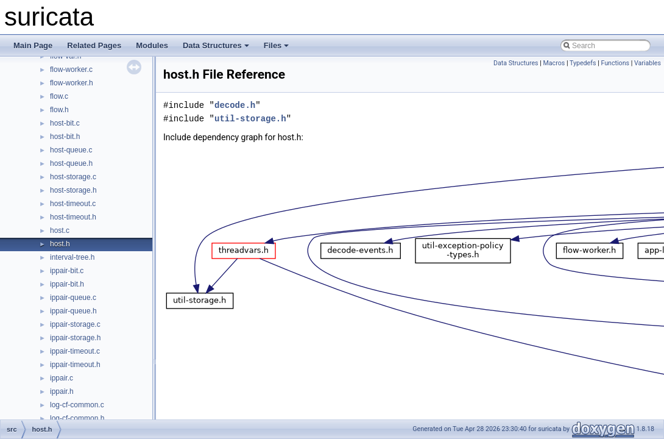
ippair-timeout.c (75, 351)
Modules (152, 45)
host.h (60, 244)
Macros (554, 63)
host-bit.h (65, 136)
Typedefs (583, 63)
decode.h (234, 105)
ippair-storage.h (75, 338)
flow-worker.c (71, 69)
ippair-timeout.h (75, 364)
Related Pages (94, 45)
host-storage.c (73, 177)
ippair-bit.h (67, 284)
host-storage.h (73, 190)
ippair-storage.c (75, 324)
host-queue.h (71, 163)
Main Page (32, 45)
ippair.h (62, 391)
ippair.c (61, 378)
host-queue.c (71, 150)
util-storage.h (250, 118)
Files (276, 45)
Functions (615, 63)
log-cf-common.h (77, 418)
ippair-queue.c (73, 297)
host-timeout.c (73, 203)
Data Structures (216, 45)
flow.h (59, 109)
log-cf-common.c (77, 405)
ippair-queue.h (73, 311)
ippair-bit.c (66, 270)
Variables (647, 63)
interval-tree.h (72, 257)
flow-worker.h (71, 83)
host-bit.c (65, 123)
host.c (59, 230)
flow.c (59, 96)
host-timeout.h (73, 217)
